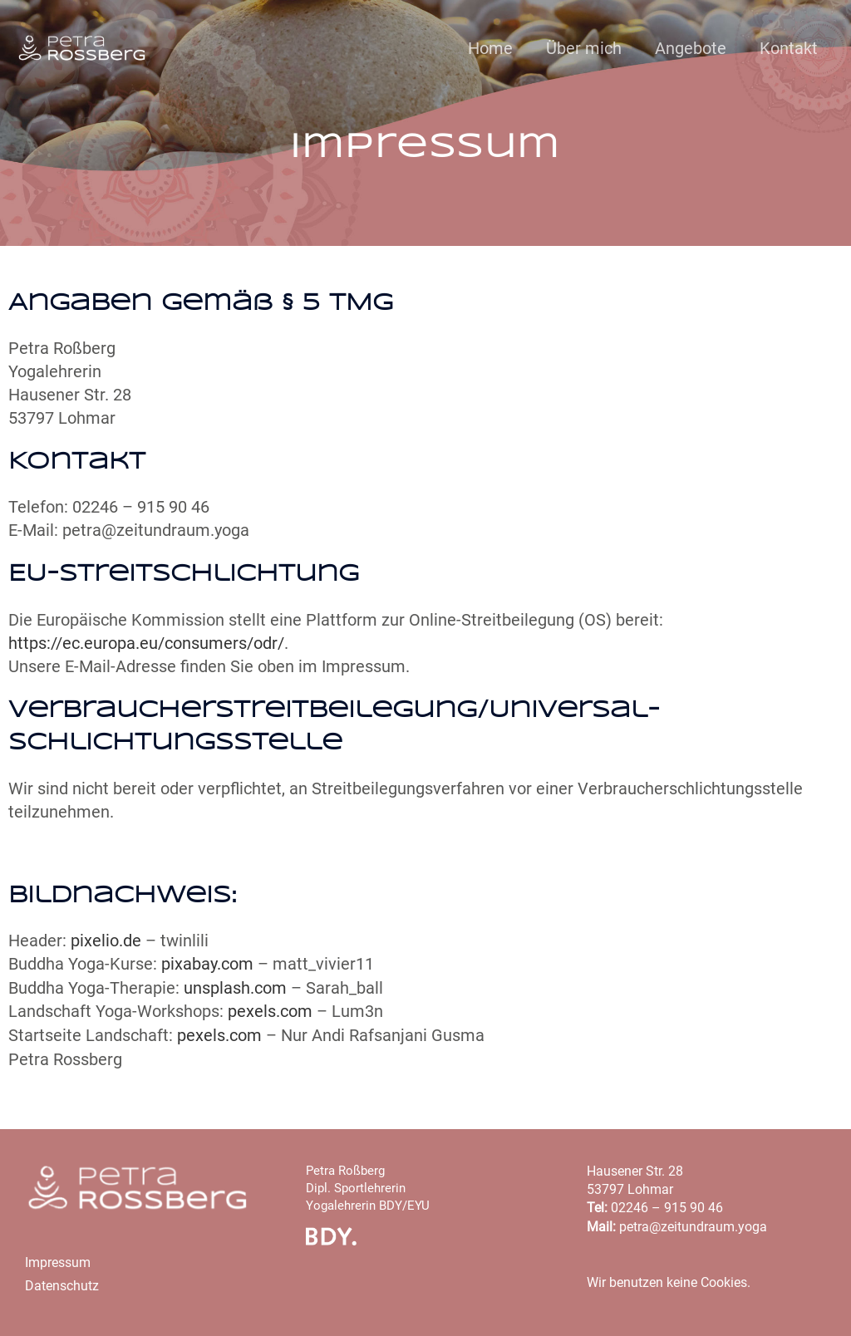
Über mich (584, 48)
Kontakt (789, 48)
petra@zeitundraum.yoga (693, 1223)
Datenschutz (62, 1283)
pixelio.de (106, 940)
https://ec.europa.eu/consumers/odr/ (146, 643)
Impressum (58, 1259)
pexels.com (270, 1009)
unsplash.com (235, 986)
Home (490, 48)
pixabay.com (207, 963)
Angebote (690, 48)
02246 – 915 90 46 (667, 1205)
